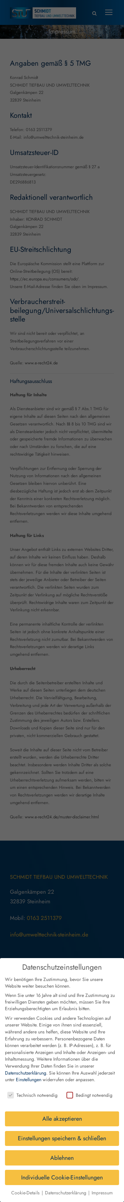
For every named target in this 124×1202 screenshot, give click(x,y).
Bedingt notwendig (89, 1089)
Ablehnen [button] (62, 1152)
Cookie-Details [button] (26, 1186)
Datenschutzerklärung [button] (66, 1186)
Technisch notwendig (32, 1089)
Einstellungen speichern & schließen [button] (62, 1132)
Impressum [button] (102, 1186)
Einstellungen (28, 1073)
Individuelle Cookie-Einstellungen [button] (62, 1171)
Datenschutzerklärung (25, 1067)
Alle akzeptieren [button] (62, 1112)
